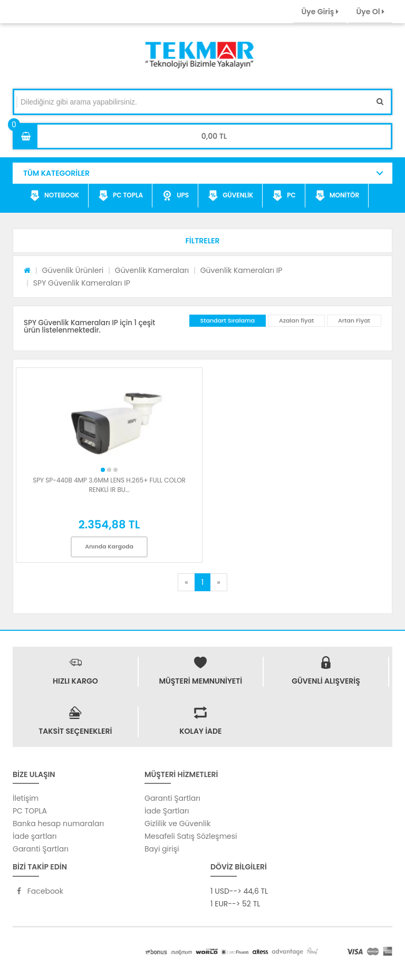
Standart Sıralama (227, 320)
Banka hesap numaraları (58, 823)
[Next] (218, 582)
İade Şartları (166, 811)
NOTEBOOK (54, 195)
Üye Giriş (319, 11)
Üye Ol (370, 11)
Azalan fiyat (296, 320)
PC (284, 195)
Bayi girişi (161, 849)
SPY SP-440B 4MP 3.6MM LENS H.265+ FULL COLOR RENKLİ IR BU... (109, 485)
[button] (202, 241)
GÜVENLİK (230, 195)
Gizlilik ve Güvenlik (177, 823)
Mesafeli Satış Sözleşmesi (190, 836)
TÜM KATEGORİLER (56, 173)
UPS (175, 195)
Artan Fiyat (354, 320)
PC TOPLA (120, 195)
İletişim (25, 798)
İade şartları (34, 836)
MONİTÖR (337, 195)
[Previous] (186, 582)
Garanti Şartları (41, 849)
